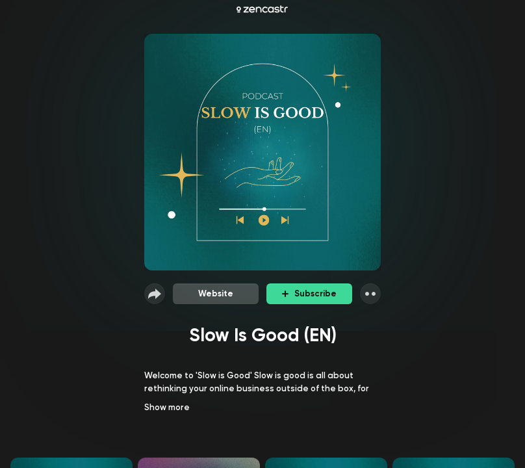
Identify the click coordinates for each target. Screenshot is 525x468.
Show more (167, 407)
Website (215, 293)
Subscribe (309, 293)
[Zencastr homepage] (262, 9)
